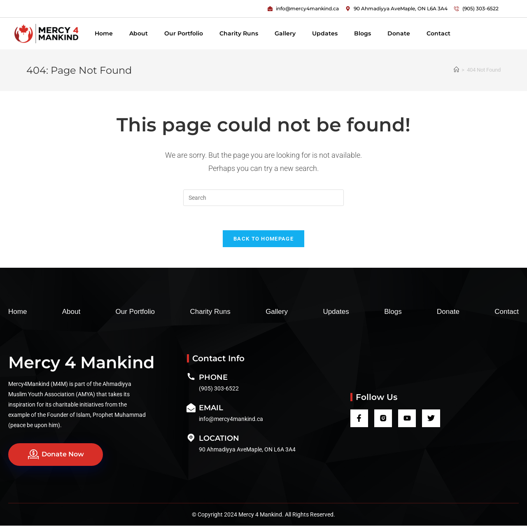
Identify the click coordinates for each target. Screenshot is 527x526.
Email (211, 408)
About (138, 33)
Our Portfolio (183, 33)
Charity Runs (238, 33)
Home (104, 33)
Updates (325, 33)
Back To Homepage (263, 239)
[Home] (456, 70)
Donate (398, 33)
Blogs (362, 33)
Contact (438, 33)
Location (219, 438)
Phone (213, 377)
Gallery (285, 33)
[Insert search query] (263, 197)
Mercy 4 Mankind (81, 363)
